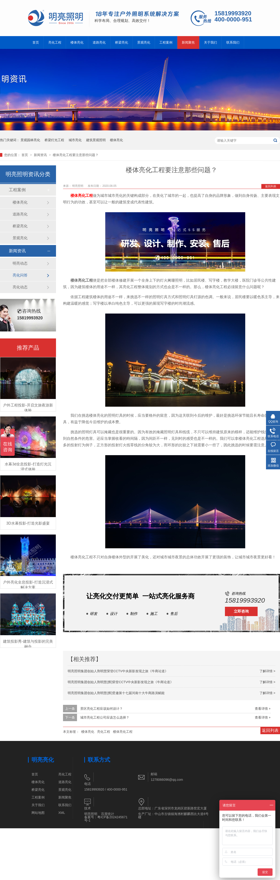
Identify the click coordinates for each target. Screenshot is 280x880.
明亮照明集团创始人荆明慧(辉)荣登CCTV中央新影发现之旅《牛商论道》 (120, 682)
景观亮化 (143, 42)
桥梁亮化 (121, 42)
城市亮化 (75, 140)
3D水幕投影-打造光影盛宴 (28, 523)
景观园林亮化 (30, 140)
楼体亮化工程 (81, 196)
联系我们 (232, 42)
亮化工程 (54, 42)
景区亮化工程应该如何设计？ (101, 708)
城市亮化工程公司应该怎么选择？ (104, 717)
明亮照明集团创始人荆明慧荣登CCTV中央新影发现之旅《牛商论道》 (118, 671)
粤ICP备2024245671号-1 (105, 818)
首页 (35, 42)
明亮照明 (78, 186)
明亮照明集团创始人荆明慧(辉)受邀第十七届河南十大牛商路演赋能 (116, 693)
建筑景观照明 (96, 140)
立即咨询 (241, 611)
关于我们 (210, 42)
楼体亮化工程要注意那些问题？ (75, 155)
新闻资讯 (41, 155)
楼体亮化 (77, 42)
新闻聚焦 (188, 42)
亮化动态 (20, 287)
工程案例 (165, 42)
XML (61, 812)
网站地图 (38, 812)
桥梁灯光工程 (54, 140)
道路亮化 (99, 42)
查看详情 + (263, 708)
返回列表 (270, 186)
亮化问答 (20, 275)
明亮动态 (20, 263)
